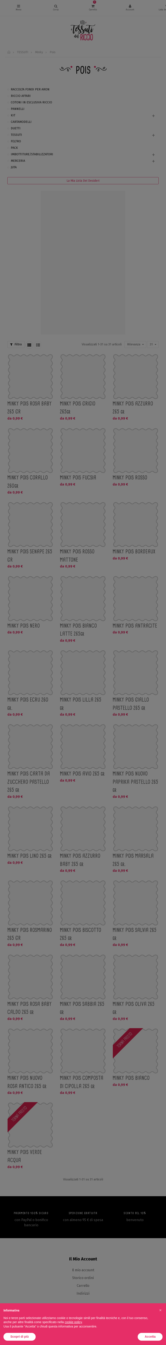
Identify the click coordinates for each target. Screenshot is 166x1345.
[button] (160, 1310)
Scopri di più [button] (19, 1336)
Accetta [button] (150, 1336)
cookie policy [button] (73, 1322)
